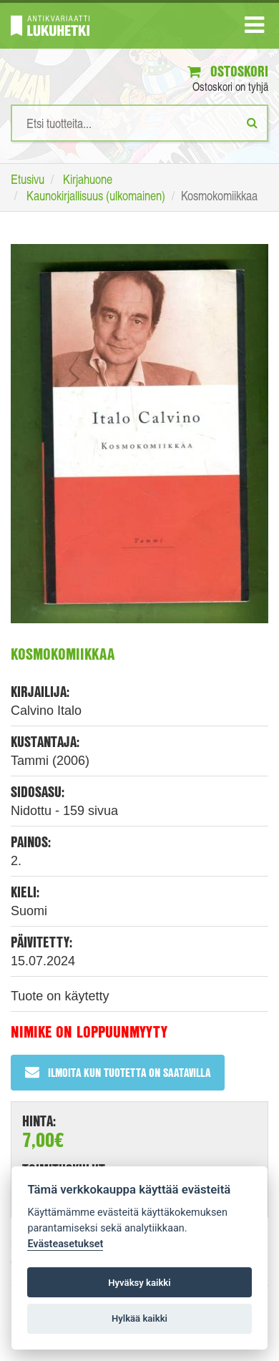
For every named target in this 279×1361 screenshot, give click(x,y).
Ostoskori (227, 71)
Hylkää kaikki (139, 1318)
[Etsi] (252, 122)
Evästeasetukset (65, 1244)
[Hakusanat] (139, 123)
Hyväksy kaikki (139, 1282)
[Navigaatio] (254, 28)
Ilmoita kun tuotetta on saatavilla (117, 1072)
